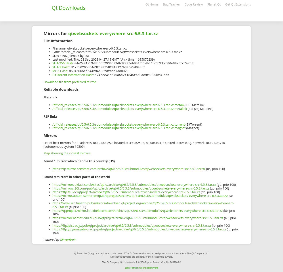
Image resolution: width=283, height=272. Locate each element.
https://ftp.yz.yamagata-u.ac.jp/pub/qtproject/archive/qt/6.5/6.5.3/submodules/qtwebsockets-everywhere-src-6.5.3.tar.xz (139, 228)
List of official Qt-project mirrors (141, 266)
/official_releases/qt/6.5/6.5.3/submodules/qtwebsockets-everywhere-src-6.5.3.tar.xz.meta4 (118, 104)
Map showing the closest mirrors (67, 152)
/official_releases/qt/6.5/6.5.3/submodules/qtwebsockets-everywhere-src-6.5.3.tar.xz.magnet (118, 127)
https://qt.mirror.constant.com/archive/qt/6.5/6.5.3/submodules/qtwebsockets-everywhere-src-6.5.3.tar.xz (128, 168)
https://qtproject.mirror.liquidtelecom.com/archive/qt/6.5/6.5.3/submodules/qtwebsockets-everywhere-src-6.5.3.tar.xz (137, 210)
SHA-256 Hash (62, 63)
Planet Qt (214, 4)
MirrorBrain (68, 239)
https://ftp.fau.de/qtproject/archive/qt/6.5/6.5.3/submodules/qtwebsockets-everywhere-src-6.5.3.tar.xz (126, 191)
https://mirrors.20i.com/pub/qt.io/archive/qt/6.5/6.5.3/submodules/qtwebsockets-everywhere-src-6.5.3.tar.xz (130, 187)
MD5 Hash (59, 70)
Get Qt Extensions (238, 4)
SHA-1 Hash (60, 67)
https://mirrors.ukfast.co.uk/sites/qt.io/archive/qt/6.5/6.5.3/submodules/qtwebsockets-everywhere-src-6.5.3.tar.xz (134, 184)
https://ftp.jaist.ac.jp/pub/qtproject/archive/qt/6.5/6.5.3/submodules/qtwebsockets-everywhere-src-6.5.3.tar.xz (131, 224)
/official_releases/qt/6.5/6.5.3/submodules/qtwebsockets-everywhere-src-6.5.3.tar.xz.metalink (119, 108)
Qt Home (152, 4)
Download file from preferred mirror (70, 81)
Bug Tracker (171, 4)
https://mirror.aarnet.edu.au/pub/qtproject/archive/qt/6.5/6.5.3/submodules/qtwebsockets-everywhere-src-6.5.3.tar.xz (137, 217)
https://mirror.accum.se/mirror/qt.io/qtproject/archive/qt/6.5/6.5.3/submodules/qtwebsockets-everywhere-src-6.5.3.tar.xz (140, 195)
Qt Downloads (68, 7)
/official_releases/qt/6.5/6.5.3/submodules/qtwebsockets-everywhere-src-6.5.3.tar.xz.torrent (118, 123)
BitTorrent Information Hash (72, 74)
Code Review (194, 4)
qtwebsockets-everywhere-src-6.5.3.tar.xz (113, 33)
